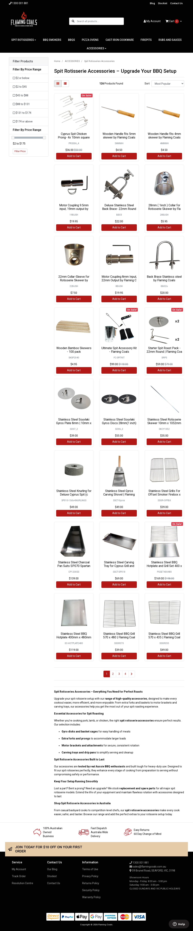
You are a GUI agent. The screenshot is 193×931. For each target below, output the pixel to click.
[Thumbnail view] (58, 83)
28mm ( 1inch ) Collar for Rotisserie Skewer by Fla (164, 207)
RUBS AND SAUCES (170, 39)
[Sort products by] (168, 83)
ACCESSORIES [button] (95, 48)
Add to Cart (74, 156)
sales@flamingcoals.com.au (147, 866)
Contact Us (176, 3)
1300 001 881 (139, 862)
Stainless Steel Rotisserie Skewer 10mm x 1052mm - (164, 423)
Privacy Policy (90, 876)
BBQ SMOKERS (52, 39)
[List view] (65, 83)
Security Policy (91, 890)
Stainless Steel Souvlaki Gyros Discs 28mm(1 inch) (119, 421)
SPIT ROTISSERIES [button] (22, 39)
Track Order (19, 876)
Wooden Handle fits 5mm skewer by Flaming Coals (119, 135)
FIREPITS (146, 39)
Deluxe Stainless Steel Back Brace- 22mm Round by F (119, 208)
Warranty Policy (91, 897)
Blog (152, 3)
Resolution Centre (22, 883)
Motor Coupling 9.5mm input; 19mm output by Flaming (74, 208)
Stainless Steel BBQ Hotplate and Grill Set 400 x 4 (164, 566)
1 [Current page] (106, 673)
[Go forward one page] (131, 674)
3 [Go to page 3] (119, 673)
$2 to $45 (20, 86)
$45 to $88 (20, 95)
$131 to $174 (22, 112)
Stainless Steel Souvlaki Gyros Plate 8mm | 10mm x (73, 421)
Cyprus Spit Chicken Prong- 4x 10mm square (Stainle (74, 137)
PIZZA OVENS (90, 39)
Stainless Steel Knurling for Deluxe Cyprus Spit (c (73, 492)
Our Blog (52, 869)
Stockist (162, 3)
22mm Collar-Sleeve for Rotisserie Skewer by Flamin (73, 280)
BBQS (71, 39)
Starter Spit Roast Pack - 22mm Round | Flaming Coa (164, 349)
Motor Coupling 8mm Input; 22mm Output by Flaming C (119, 278)
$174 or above (23, 121)
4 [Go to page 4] (125, 673)
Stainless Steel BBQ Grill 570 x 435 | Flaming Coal (164, 635)
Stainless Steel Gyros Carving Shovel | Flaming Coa (119, 494)
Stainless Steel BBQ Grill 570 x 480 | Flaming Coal (119, 635)
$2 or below (21, 78)
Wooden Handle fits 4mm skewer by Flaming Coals (164, 135)
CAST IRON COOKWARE (120, 39)
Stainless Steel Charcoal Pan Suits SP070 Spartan (73, 564)
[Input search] (100, 21)
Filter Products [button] (23, 61)
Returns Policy (90, 883)
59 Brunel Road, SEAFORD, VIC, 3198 (152, 870)
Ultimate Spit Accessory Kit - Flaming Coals (119, 349)
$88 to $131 (21, 104)
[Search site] (73, 21)
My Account (19, 869)
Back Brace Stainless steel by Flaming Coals (164, 278)
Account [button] (152, 21)
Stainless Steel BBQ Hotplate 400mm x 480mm (73, 635)
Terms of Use (90, 869)
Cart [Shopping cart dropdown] (172, 21)
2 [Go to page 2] (113, 673)
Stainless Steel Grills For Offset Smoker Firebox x (164, 492)
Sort (147, 83)
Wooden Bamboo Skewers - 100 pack (73, 349)
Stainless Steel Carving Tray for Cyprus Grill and (119, 564)
